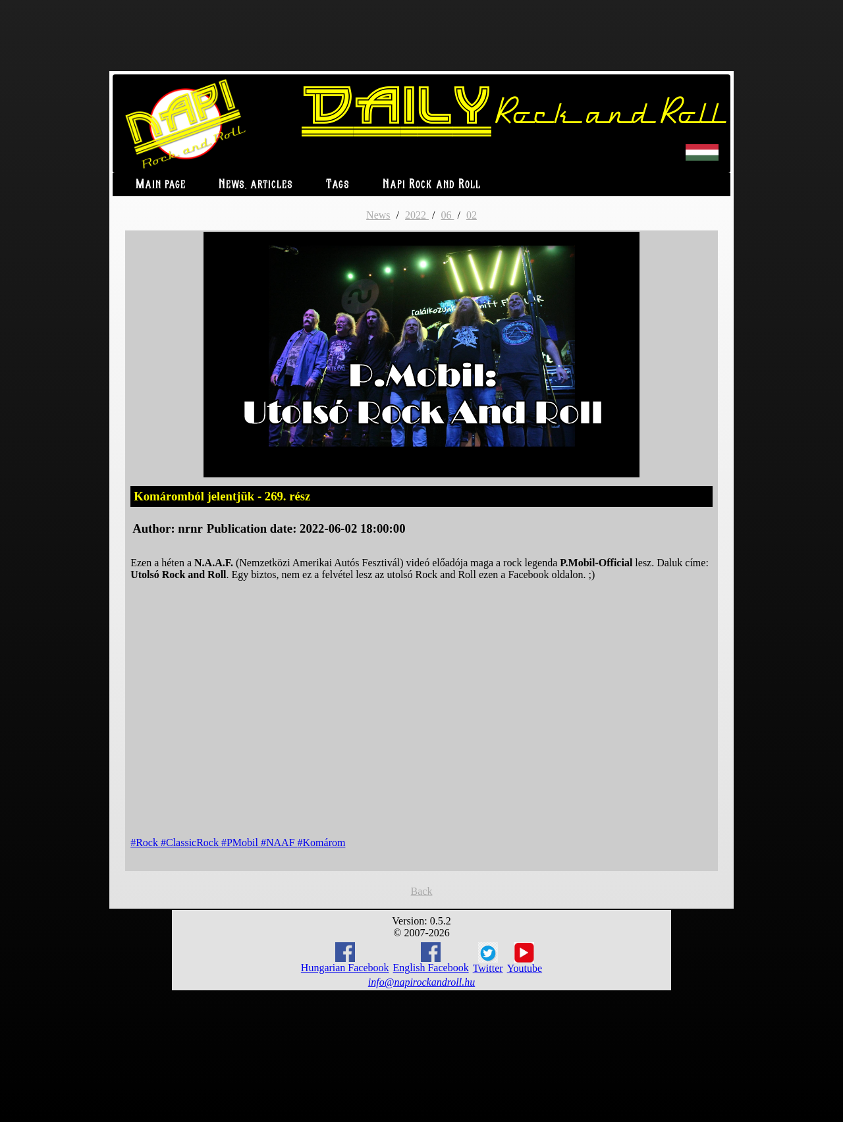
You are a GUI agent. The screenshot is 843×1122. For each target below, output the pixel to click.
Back (422, 891)
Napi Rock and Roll (432, 185)
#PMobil (241, 842)
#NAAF (279, 842)
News (378, 215)
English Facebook (431, 957)
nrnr (190, 528)
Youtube (525, 958)
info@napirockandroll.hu (421, 982)
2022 (417, 215)
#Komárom (322, 842)
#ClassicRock (191, 842)
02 (471, 215)
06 (447, 215)
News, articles (256, 185)
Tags (338, 185)
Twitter (488, 958)
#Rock (145, 842)
